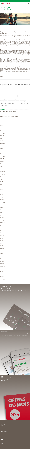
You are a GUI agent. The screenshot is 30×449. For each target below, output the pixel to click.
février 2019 (2, 215)
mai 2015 (1, 271)
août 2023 (1, 148)
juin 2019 (1, 209)
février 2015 (2, 276)
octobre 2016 (2, 250)
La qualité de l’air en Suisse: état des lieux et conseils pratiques (9, 116)
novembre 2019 (2, 202)
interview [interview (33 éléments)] (2, 101)
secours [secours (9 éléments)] (10, 103)
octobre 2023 (2, 145)
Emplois (2, 443)
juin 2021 (1, 176)
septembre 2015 (2, 266)
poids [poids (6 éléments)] (23, 101)
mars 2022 (1, 168)
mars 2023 (1, 153)
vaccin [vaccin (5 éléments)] (24, 103)
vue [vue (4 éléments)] (7, 105)
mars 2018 (1, 230)
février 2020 (2, 199)
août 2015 (1, 268)
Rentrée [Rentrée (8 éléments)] (2, 103)
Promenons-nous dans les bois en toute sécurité (6, 113)
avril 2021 (1, 179)
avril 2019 (1, 212)
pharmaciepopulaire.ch (4, 431)
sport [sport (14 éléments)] (18, 103)
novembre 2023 (2, 143)
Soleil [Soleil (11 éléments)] (15, 103)
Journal (2, 425)
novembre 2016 (2, 248)
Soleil (27, 80)
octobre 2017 (2, 235)
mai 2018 (1, 227)
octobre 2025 (2, 125)
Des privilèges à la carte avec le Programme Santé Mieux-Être (8, 111)
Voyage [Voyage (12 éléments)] (5, 105)
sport (28, 80)
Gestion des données (3, 436)
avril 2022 (1, 166)
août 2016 (1, 253)
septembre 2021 (2, 174)
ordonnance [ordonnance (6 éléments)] (13, 101)
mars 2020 (1, 197)
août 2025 (1, 127)
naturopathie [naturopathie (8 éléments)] (8, 101)
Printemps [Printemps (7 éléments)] (26, 101)
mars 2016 (1, 258)
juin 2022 (1, 163)
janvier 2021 (2, 184)
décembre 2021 (2, 171)
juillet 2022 (2, 161)
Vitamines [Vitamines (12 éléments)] (2, 105)
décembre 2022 (2, 156)
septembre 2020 (2, 191)
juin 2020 (1, 194)
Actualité (8, 29)
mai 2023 (1, 151)
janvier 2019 (2, 217)
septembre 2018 (2, 222)
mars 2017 (1, 243)
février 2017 (2, 245)
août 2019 (1, 207)
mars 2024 (1, 140)
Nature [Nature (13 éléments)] (5, 101)
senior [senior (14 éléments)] (13, 103)
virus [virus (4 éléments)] (27, 103)
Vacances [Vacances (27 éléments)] (22, 103)
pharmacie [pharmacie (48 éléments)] (17, 101)
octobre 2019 (2, 204)
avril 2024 (1, 138)
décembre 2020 (2, 186)
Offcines (2, 430)
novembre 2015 (2, 263)
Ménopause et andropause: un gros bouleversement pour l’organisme (9, 118)
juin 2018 (1, 225)
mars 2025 (1, 130)
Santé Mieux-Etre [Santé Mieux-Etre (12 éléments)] (5, 103)
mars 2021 (1, 181)
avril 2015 (1, 273)
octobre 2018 (2, 220)
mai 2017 (1, 240)
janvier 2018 (2, 232)
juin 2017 (1, 238)
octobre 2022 (2, 158)
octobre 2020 (2, 189)
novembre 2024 (2, 133)
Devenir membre (3, 424)
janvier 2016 (2, 261)
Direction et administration (4, 442)
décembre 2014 (2, 279)
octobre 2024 (2, 135)
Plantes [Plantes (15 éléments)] (20, 101)
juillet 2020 (2, 192)
